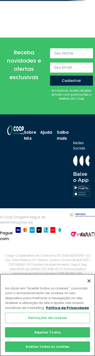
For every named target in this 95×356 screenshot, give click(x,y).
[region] (47, 315)
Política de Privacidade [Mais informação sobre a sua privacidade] (67, 307)
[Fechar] (88, 280)
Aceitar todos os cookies (47, 346)
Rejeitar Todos (47, 332)
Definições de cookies (47, 317)
